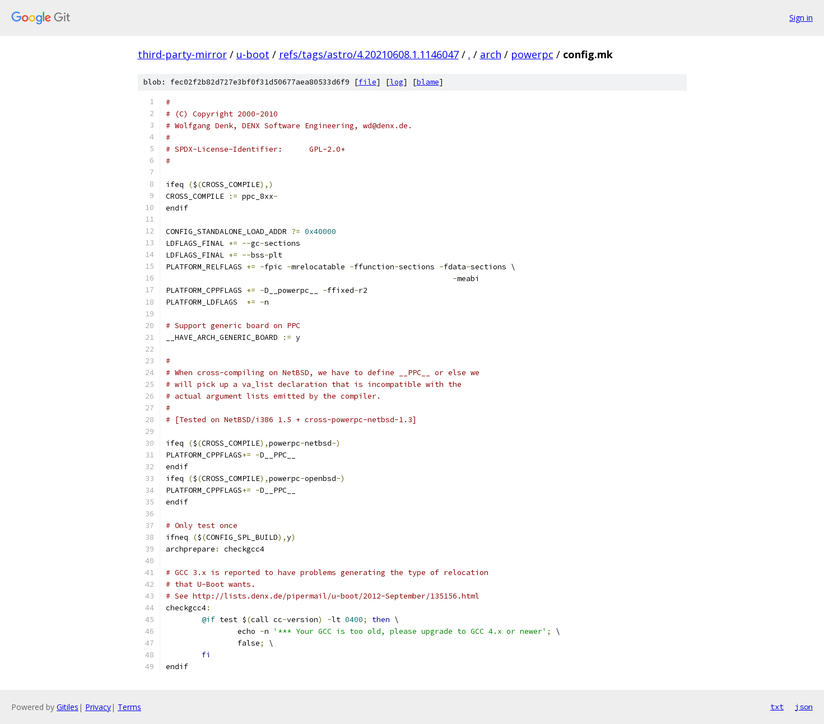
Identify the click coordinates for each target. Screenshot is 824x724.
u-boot (252, 54)
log (396, 82)
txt (777, 707)
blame (428, 82)
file (367, 82)
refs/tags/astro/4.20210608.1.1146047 (369, 54)
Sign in (801, 17)
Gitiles (67, 707)
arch (490, 54)
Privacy (98, 707)
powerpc (532, 54)
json (804, 707)
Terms (129, 707)
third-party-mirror (182, 54)
